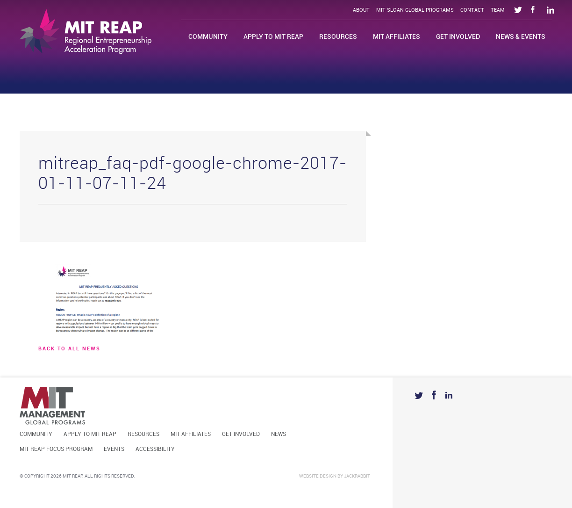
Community (208, 36)
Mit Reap (85, 31)
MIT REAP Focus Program (56, 449)
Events (114, 449)
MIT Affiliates (396, 36)
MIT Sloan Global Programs (415, 10)
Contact (472, 10)
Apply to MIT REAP (273, 36)
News (278, 434)
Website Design (317, 476)
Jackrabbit (357, 476)
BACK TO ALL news (69, 349)
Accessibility (155, 449)
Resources (338, 36)
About (361, 10)
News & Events (520, 36)
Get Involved (458, 36)
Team (498, 10)
